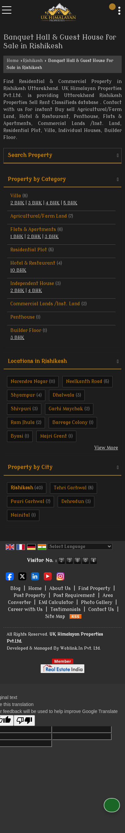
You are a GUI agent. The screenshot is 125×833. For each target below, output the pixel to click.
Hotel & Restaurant (32, 263)
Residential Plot (28, 249)
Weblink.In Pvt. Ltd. (80, 648)
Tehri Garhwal (70, 487)
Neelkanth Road (84, 381)
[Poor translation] (24, 720)
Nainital (20, 515)
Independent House (32, 283)
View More (106, 447)
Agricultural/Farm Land (38, 216)
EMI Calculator (56, 602)
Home (13, 60)
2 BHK (17, 203)
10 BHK (18, 270)
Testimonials (65, 609)
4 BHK (53, 203)
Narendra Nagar (29, 381)
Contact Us (101, 609)
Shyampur (23, 395)
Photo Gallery (96, 602)
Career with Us (25, 609)
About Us (60, 588)
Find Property (94, 588)
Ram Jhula (23, 422)
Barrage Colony (70, 422)
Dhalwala (63, 395)
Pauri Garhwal (27, 501)
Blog (15, 588)
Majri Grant (53, 436)
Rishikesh (33, 60)
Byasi (17, 436)
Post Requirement (74, 595)
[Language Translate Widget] (80, 546)
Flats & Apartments (33, 229)
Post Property (30, 595)
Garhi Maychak (66, 408)
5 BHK (70, 203)
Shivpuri (21, 408)
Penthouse (22, 317)
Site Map (55, 616)
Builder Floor (25, 330)
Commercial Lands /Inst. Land (45, 303)
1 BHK (16, 236)
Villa (15, 195)
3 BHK (35, 203)
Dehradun (72, 501)
